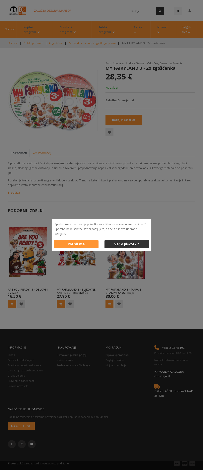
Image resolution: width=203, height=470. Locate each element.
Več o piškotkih (127, 244)
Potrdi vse (76, 244)
